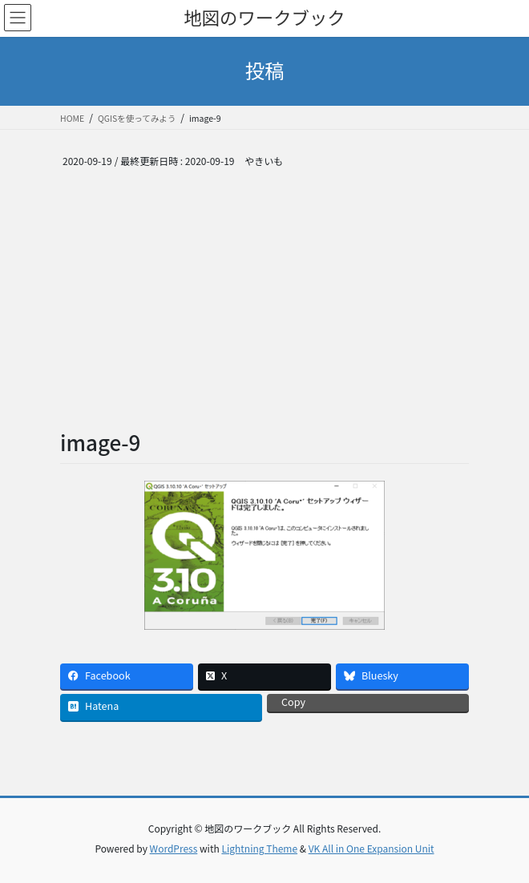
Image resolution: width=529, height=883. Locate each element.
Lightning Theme (259, 848)
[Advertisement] (264, 308)
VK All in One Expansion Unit (371, 848)
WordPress (174, 848)
